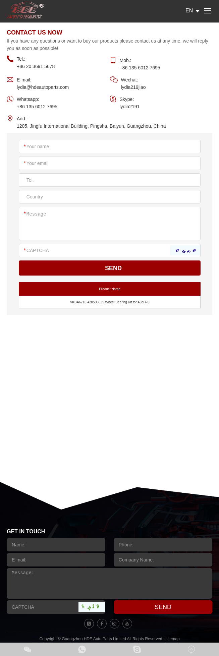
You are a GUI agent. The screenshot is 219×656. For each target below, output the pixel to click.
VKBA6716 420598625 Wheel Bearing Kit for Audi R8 (110, 302)
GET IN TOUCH (26, 531)
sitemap (173, 639)
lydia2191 (130, 106)
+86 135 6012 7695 (37, 106)
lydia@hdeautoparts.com (43, 87)
